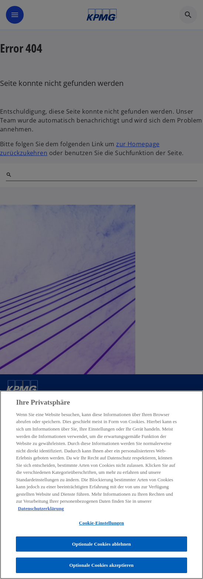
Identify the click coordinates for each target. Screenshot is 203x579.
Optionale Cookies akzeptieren (102, 565)
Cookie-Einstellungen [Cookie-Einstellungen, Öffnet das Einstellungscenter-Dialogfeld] (101, 523)
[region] (101, 485)
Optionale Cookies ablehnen (101, 544)
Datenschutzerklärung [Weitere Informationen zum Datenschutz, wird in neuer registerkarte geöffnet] (41, 508)
